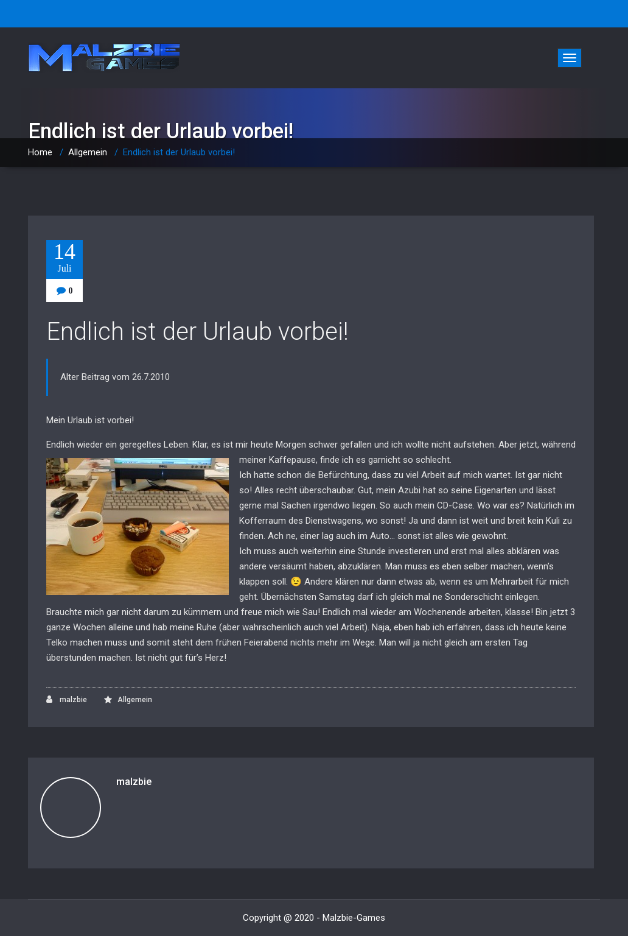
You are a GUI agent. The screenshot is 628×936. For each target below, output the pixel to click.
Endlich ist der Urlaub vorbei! (197, 331)
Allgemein (87, 152)
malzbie (66, 699)
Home (40, 152)
